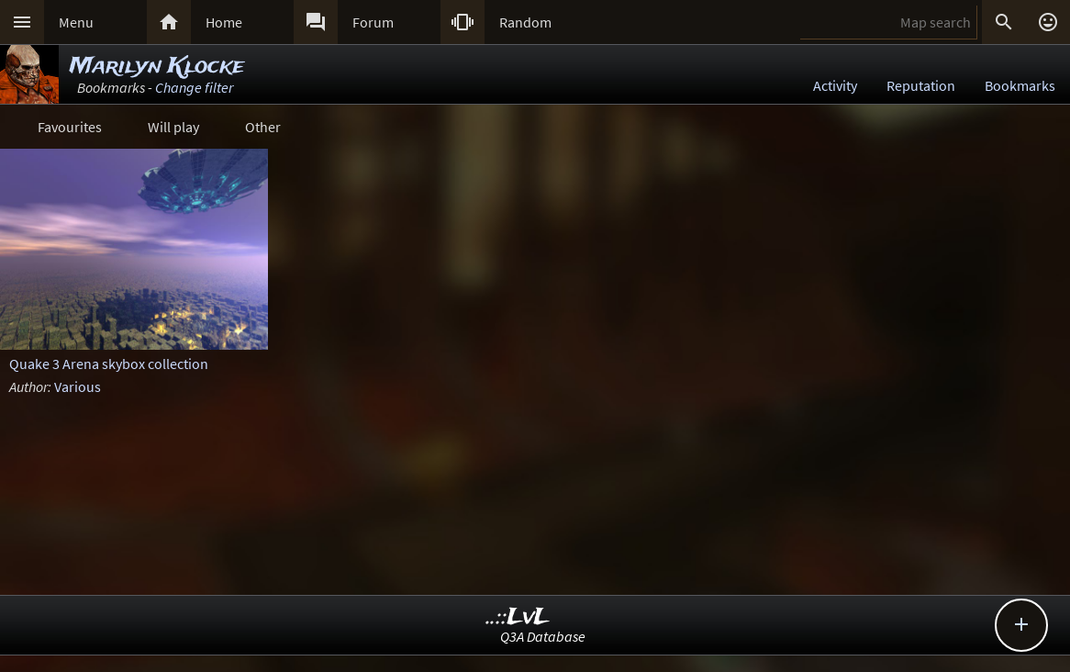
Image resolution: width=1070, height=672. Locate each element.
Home (224, 22)
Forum (373, 22)
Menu (76, 22)
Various (77, 386)
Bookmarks (1020, 85)
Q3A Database (542, 636)
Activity (835, 85)
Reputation (920, 85)
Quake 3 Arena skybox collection (108, 363)
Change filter (194, 87)
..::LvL (518, 617)
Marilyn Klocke (157, 66)
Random (525, 22)
